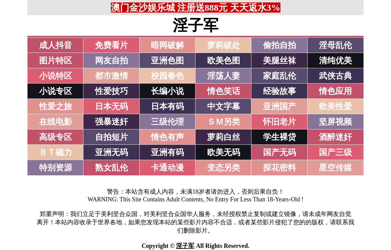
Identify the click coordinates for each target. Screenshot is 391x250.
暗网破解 (167, 45)
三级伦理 (167, 121)
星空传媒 (335, 167)
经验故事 (279, 91)
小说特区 (55, 75)
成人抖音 (55, 45)
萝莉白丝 (223, 137)
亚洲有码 (167, 152)
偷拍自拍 (279, 45)
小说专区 (55, 91)
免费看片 (111, 45)
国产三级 (335, 152)
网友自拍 (111, 60)
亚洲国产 (279, 106)
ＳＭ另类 (223, 121)
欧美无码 (223, 152)
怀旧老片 (279, 121)
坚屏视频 (335, 121)
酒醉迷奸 (335, 137)
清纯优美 (335, 60)
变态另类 (223, 167)
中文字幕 (223, 106)
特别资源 (55, 167)
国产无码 (279, 152)
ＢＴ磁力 (55, 152)
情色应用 (335, 91)
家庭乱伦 (279, 75)
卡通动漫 (167, 167)
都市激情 (111, 75)
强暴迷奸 (111, 121)
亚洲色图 (167, 60)
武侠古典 (335, 75)
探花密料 (279, 167)
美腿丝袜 (279, 60)
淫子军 (185, 245)
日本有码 (167, 106)
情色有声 (167, 137)
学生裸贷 (279, 137)
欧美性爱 (335, 106)
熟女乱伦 (111, 167)
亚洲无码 (111, 152)
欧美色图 (223, 60)
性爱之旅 (55, 106)
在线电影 (55, 121)
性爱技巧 (111, 91)
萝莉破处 (223, 45)
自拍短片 (111, 137)
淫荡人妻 (223, 75)
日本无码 (111, 106)
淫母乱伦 (335, 45)
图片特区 (55, 60)
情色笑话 (223, 91)
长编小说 (167, 91)
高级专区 (55, 137)
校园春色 (167, 75)
